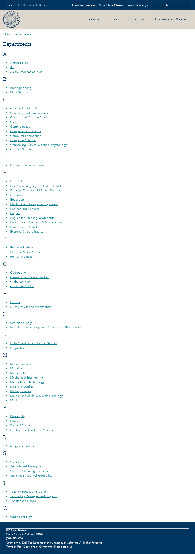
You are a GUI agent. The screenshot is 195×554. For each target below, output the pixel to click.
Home (7, 34)
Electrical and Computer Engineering (35, 204)
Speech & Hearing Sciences (29, 471)
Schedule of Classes (111, 5)
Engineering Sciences (25, 208)
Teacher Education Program (29, 491)
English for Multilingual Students (32, 218)
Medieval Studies (22, 386)
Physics (15, 421)
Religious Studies (22, 446)
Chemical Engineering (25, 108)
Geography (18, 272)
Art (12, 67)
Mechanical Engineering (26, 377)
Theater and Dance (23, 500)
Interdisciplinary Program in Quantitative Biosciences (45, 327)
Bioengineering (20, 88)
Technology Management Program (33, 496)
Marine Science (20, 364)
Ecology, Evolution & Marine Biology (35, 190)
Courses (94, 19)
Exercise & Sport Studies (26, 231)
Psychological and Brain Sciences (32, 430)
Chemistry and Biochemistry (29, 113)
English (15, 213)
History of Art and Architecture (30, 307)
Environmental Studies (25, 227)
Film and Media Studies (26, 252)
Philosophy (17, 416)
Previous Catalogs (137, 5)
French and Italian (22, 256)
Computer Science (23, 140)
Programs (114, 19)
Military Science (20, 391)
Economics (17, 195)
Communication (21, 126)
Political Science (21, 425)
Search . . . (163, 5)
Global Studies (20, 281)
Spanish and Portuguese (26, 466)
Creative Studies (21, 149)
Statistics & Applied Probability (31, 475)
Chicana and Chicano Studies (30, 117)
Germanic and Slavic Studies (29, 277)
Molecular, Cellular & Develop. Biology (36, 396)
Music (14, 400)
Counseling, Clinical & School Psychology (38, 145)
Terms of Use (14, 546)
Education (17, 199)
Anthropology (19, 62)
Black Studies (19, 92)
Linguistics (17, 348)
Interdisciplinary (21, 323)
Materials (16, 368)
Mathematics (19, 373)
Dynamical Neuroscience (27, 165)
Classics (15, 122)
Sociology (17, 462)
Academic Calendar (83, 5)
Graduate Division (22, 286)
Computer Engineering (26, 135)
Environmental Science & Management (36, 222)
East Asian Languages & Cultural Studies (37, 186)
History (15, 302)
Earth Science (19, 181)
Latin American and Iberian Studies (33, 343)
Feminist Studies (21, 247)
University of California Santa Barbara (26, 5)
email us (67, 546)
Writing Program (21, 516)
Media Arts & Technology (27, 382)
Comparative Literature (25, 131)
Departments (137, 19)
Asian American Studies (26, 72)
